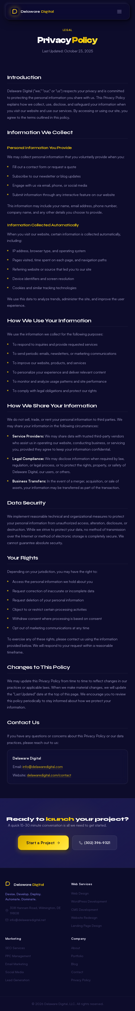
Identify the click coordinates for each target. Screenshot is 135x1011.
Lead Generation (17, 980)
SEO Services (15, 948)
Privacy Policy (81, 980)
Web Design (80, 893)
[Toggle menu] (119, 11)
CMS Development (84, 909)
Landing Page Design (86, 925)
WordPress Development (89, 901)
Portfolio (77, 956)
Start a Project (43, 842)
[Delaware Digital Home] (32, 11)
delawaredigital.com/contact (49, 775)
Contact (77, 972)
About (75, 948)
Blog (74, 964)
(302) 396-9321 (94, 843)
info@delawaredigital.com (43, 766)
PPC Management (18, 956)
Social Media (14, 972)
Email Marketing (16, 964)
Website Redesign (84, 917)
